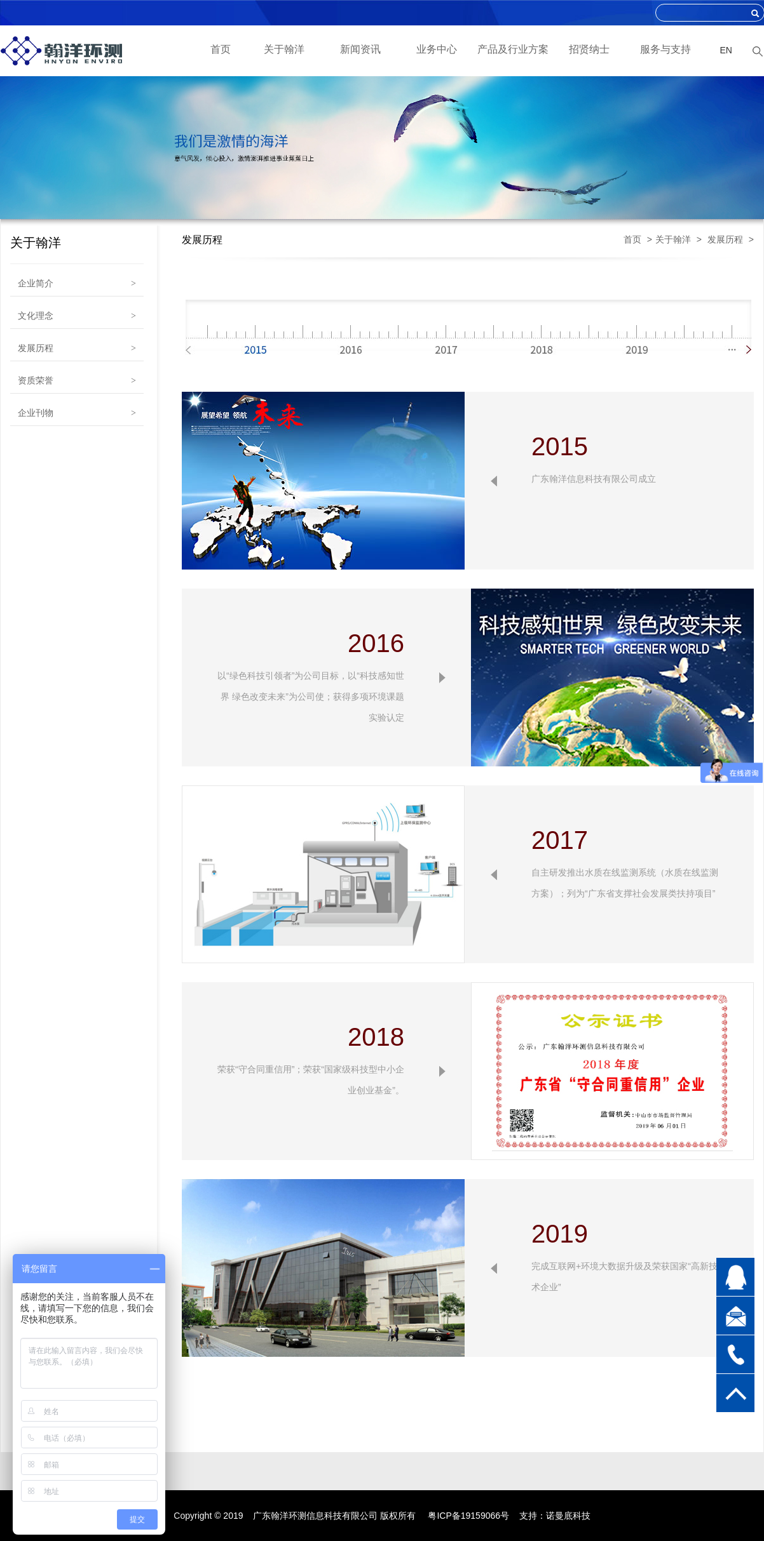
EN (726, 50)
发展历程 (725, 239)
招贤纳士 (589, 49)
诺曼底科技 (568, 1516)
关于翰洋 (284, 49)
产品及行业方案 (513, 49)
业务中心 (436, 49)
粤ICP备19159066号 (468, 1516)
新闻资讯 (360, 49)
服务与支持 (665, 49)
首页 (220, 49)
